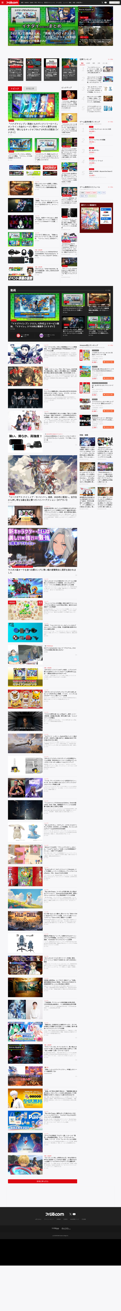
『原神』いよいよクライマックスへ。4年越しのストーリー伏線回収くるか (60, 1070)
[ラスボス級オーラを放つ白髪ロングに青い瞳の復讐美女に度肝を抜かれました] (42, 547)
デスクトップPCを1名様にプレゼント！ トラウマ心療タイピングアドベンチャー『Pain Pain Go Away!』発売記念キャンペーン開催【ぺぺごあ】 (15, 73)
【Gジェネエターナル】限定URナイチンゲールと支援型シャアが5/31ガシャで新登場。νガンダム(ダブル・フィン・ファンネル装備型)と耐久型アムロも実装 (94, 79)
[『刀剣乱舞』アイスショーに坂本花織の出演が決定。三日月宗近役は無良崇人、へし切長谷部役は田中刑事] (25, 1009)
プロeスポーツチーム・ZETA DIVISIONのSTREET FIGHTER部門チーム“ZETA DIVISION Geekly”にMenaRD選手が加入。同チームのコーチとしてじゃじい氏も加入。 (60, 399)
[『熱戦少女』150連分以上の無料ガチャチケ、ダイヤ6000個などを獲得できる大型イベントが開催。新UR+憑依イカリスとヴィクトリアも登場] (25, 1032)
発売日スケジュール (49, 2)
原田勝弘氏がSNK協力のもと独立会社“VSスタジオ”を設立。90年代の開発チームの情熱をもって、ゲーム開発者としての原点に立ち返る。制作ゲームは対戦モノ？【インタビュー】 (87, 502)
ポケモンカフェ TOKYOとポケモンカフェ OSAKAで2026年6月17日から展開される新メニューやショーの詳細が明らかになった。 (60, 698)
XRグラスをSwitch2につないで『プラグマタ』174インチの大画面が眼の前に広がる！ (60, 649)
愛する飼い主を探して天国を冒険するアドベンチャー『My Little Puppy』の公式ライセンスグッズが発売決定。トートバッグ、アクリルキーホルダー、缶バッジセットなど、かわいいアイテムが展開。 (60, 1121)
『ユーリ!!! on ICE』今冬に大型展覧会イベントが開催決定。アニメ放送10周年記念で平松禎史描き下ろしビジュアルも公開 (60, 348)
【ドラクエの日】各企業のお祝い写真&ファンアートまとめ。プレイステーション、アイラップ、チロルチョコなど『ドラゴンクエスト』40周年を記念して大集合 (69, 177)
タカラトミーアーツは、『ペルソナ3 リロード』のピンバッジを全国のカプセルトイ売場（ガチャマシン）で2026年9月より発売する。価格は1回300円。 (60, 633)
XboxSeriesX (92, 196)
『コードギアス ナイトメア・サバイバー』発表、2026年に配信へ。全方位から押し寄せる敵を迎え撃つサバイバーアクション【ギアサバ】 (94, 70)
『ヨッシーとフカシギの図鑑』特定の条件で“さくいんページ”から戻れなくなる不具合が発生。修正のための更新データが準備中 (60, 605)
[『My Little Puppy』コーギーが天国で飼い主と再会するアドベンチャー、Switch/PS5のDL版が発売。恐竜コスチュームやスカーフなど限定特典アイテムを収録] (25, 898)
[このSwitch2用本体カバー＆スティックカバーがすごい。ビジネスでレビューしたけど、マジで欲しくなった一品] (25, 443)
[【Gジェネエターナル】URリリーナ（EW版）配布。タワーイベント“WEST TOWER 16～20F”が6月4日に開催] (25, 965)
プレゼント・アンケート (16, 66)
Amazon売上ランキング (89, 345)
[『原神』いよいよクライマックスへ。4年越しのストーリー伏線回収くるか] (25, 1076)
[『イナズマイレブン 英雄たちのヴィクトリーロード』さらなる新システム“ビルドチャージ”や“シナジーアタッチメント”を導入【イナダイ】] (47, 145)
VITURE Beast (49, 646)
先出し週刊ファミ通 (51, 66)
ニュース (65, 2)
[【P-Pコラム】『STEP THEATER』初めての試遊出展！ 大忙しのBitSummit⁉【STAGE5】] (20, 273)
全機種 (82, 192)
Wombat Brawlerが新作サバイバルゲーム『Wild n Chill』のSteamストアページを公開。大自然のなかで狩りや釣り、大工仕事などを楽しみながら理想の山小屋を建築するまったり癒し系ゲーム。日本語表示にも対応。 (60, 921)
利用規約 (59, 1219)
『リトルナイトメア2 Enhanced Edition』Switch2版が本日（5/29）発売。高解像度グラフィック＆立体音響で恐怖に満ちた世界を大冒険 (60, 804)
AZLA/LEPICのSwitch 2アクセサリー (54, 434)
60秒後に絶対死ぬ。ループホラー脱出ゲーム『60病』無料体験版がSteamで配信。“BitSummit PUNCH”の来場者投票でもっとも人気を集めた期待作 (60, 982)
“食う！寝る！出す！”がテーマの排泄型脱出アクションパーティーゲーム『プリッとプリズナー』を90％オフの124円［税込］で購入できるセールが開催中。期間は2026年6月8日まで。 (60, 854)
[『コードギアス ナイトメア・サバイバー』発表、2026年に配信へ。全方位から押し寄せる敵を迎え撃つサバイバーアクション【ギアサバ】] (108, 69)
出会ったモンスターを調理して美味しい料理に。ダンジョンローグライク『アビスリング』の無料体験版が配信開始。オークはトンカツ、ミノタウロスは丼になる (46, 185)
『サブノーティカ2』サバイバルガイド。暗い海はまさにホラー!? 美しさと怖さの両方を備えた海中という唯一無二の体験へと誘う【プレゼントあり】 (95, 21)
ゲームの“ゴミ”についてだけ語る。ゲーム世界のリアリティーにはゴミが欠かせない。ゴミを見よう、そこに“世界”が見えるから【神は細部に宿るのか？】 (87, 477)
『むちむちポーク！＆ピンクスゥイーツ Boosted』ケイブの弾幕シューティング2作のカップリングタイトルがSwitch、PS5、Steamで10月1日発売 (60, 871)
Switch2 (27, 2)
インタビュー (47, 506)
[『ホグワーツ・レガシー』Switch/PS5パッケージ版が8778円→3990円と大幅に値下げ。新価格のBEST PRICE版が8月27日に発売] (25, 743)
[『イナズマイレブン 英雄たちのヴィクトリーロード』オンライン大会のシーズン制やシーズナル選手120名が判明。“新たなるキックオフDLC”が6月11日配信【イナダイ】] (33, 106)
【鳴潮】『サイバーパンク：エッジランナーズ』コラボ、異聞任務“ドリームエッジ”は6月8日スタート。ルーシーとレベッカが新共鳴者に (46, 202)
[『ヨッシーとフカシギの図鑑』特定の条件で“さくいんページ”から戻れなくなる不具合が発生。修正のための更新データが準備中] (25, 610)
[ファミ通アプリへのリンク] (55, 1228)
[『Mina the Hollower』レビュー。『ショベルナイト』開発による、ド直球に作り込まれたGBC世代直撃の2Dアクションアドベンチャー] (33, 62)
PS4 (104, 192)
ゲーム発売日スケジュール (90, 187)
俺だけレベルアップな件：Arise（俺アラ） (22, 566)
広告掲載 (84, 1219)
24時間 (88, 63)
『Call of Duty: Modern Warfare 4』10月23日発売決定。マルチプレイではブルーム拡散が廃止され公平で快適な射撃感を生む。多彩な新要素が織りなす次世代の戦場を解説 (95, 41)
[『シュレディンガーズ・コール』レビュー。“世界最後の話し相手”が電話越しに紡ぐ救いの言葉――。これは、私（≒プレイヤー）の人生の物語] (69, 212)
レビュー (31, 66)
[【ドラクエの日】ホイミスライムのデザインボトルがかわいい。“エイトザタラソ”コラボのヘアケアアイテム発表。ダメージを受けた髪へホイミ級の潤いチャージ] (108, 108)
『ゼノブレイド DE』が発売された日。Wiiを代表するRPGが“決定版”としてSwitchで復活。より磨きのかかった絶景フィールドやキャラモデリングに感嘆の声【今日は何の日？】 (60, 1159)
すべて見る (110, 59)
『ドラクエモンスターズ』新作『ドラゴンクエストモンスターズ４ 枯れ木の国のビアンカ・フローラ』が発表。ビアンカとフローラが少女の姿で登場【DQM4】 (69, 128)
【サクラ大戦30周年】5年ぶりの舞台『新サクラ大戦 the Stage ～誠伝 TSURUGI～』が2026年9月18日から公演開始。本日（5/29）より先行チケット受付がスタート (60, 415)
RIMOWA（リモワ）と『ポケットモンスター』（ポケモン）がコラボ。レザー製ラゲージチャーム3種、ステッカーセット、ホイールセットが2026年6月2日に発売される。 (60, 766)
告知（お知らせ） (67, 195)
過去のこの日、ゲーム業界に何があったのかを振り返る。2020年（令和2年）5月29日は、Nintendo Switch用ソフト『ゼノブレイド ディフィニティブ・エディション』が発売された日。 (60, 1165)
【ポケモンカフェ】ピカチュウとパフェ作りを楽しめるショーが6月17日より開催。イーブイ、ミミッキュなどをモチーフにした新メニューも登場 (60, 693)
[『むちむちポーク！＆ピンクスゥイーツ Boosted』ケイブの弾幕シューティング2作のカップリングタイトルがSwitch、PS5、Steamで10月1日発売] (25, 876)
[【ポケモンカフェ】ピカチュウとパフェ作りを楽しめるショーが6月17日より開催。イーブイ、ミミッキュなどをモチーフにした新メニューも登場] (25, 699)
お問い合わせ (38, 1219)
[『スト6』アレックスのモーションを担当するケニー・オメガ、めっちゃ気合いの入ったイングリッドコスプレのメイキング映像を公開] (25, 788)
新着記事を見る (42, 1181)
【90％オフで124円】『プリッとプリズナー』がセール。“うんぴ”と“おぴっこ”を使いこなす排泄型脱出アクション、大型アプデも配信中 (60, 849)
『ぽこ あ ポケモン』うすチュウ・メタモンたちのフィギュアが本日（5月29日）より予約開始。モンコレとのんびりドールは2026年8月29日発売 (94, 89)
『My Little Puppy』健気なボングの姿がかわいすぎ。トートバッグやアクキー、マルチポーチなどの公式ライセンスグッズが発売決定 (60, 1115)
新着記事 (30, 88)
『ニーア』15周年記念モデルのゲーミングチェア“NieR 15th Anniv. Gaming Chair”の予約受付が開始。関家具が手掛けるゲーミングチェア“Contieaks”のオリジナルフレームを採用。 (60, 943)
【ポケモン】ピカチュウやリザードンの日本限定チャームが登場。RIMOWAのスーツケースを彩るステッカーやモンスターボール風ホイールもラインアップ (60, 760)
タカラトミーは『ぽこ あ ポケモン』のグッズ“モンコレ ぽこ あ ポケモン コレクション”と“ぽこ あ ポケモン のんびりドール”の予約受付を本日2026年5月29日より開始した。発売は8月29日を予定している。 (60, 832)
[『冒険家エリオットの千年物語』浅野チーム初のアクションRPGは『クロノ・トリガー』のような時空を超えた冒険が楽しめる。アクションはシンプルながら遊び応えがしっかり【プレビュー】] (87, 441)
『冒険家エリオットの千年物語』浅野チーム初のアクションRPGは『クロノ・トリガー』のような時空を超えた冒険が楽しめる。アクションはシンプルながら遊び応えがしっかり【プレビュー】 (87, 452)
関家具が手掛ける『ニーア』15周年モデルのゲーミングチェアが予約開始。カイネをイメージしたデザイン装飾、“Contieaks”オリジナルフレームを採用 (60, 937)
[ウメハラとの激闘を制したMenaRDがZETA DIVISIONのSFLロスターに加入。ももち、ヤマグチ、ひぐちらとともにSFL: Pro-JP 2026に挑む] (25, 398)
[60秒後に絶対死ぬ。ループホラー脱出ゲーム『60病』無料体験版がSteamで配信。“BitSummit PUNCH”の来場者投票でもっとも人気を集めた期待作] (25, 987)
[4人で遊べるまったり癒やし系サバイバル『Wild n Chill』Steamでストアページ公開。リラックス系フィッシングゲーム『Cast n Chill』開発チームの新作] (25, 921)
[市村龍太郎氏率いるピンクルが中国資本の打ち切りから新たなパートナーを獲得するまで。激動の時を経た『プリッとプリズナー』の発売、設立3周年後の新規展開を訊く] (25, 515)
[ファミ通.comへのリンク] (12, 3)
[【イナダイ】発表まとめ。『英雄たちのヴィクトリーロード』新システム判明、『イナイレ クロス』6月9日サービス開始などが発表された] (43, 26)
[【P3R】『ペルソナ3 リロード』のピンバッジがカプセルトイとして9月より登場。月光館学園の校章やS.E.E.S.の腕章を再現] (25, 632)
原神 (47, 1067)
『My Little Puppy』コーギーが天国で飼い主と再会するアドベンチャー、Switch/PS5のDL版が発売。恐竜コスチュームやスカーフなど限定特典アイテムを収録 (60, 893)
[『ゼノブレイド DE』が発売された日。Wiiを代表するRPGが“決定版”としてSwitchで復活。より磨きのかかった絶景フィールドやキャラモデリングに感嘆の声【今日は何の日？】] (25, 1165)
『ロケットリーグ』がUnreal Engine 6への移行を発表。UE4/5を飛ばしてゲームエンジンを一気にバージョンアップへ (69, 272)
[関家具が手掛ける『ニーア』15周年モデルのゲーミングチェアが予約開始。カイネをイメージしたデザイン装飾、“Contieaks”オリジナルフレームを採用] (25, 943)
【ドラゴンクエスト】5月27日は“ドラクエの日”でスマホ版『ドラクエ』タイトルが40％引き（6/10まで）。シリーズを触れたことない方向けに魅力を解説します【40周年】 (69, 153)
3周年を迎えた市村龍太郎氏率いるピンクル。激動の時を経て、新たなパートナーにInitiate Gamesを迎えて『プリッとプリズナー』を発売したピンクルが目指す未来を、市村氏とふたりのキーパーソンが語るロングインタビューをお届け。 (60, 516)
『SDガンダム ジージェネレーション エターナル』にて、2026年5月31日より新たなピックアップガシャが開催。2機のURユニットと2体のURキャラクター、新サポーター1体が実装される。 (60, 588)
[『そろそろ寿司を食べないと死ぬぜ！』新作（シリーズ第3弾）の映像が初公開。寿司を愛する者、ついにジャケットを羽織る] (25, 721)
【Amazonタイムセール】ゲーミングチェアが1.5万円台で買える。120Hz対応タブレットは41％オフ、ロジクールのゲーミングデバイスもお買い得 (105, 452)
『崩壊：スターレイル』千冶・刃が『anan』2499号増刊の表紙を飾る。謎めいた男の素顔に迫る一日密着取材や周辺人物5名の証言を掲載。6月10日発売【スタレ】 (60, 371)
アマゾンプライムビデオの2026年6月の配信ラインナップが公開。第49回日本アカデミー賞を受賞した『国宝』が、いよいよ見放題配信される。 (60, 1142)
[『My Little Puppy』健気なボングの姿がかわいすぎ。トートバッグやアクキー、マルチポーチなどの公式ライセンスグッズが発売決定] (25, 1120)
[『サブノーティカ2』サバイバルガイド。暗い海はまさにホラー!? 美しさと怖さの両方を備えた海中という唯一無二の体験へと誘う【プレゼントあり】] (95, 16)
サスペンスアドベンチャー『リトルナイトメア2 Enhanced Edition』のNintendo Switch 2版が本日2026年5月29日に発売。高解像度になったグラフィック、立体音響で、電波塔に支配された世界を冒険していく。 (60, 810)
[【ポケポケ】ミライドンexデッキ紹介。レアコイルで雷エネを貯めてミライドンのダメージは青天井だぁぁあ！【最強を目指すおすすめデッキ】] (25, 677)
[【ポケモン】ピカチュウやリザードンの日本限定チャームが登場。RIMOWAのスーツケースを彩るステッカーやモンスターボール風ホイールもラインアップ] (25, 765)
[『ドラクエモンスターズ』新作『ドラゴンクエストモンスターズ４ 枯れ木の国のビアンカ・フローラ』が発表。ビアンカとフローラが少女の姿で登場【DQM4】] (69, 117)
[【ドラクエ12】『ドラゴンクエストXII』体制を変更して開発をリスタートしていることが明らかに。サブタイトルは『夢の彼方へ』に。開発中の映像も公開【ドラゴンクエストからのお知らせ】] (69, 62)
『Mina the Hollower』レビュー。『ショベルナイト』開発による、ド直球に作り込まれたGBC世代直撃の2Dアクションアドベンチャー (33, 73)
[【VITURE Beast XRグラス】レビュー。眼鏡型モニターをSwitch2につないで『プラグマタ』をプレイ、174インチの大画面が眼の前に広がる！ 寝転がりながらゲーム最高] (69, 237)
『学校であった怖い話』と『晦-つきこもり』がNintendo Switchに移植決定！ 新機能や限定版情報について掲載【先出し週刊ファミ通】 (51, 73)
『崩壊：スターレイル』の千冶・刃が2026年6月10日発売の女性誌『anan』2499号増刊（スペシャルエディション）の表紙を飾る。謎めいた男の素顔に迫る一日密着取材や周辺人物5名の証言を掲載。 (60, 376)
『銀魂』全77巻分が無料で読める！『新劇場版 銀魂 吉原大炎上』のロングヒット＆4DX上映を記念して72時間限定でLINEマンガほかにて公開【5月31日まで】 (60, 1093)
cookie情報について (74, 1219)
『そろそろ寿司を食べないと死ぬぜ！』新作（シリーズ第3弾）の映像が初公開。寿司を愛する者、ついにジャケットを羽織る (60, 716)
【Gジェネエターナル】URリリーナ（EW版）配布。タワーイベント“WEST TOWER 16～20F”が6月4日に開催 (60, 960)
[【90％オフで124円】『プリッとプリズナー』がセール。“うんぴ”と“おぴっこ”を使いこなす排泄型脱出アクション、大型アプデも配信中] (25, 854)
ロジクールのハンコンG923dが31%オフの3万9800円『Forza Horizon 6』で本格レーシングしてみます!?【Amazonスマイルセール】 (47, 254)
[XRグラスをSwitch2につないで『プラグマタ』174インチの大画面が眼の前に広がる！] (25, 654)
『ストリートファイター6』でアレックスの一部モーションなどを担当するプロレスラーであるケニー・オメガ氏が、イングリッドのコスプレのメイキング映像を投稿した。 (60, 788)
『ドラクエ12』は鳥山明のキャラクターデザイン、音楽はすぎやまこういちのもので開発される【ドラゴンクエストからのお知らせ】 (69, 105)
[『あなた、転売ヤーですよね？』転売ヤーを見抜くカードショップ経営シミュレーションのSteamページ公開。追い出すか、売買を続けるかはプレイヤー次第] (20, 222)
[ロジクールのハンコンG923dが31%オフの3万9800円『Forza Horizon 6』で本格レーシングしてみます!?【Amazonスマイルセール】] (20, 256)
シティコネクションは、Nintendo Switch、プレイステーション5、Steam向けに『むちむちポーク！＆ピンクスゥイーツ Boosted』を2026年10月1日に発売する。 (60, 877)
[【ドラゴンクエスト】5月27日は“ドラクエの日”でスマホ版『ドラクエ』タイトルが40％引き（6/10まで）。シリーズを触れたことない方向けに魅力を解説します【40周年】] (69, 142)
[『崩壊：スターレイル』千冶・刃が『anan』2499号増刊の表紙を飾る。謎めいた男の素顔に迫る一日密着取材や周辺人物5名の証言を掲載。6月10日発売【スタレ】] (25, 376)
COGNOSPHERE (48, 1073)
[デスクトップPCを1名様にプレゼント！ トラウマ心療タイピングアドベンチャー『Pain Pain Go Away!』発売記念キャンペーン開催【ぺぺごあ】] (15, 62)
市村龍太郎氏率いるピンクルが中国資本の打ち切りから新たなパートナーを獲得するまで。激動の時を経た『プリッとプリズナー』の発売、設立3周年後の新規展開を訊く (60, 510)
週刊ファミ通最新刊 (88, 205)
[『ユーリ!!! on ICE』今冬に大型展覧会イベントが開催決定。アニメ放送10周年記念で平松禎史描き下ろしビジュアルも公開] (25, 354)
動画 (70, 2)
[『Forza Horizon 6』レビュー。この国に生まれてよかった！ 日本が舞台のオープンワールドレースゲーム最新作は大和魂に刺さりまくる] (105, 466)
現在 (82, 63)
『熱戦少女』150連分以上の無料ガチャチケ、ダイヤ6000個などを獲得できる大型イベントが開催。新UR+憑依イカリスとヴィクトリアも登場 (60, 1026)
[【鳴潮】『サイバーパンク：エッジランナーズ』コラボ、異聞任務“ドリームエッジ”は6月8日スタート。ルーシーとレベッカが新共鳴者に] (20, 205)
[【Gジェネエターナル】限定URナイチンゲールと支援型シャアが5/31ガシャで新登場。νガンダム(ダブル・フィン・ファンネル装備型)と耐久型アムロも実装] (108, 79)
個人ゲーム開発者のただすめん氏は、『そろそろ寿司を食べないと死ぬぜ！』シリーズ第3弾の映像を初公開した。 (60, 720)
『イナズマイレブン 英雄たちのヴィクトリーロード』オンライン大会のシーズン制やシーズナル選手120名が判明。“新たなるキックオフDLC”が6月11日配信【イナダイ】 (33, 128)
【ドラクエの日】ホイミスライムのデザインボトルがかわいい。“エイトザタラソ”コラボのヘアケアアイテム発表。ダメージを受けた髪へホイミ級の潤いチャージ (94, 109)
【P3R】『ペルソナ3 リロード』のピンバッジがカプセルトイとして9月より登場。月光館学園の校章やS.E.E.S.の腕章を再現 (60, 627)
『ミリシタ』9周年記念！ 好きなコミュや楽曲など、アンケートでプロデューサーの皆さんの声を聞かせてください (69, 200)
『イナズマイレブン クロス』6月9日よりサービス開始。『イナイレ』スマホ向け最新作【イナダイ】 (20, 156)
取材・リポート (84, 37)
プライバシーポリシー (49, 1219)
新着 (22, 2)
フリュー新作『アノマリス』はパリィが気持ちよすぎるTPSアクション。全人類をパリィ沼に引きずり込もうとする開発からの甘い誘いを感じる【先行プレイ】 (105, 502)
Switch (31, 2)
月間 (99, 63)
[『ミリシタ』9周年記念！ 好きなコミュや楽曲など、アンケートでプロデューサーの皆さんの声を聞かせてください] (69, 191)
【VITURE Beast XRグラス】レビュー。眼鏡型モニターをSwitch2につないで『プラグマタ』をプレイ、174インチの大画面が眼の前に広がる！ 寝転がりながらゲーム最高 (69, 248)
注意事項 (65, 1219)
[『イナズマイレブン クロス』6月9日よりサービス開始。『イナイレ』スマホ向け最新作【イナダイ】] (20, 145)
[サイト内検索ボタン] (114, 2)
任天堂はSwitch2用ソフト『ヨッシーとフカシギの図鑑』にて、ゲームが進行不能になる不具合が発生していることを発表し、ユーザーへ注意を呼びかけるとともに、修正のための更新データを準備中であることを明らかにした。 (60, 610)
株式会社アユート (48, 442)
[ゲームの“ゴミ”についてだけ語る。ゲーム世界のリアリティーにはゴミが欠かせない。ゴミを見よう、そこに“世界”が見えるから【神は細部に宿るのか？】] (87, 466)
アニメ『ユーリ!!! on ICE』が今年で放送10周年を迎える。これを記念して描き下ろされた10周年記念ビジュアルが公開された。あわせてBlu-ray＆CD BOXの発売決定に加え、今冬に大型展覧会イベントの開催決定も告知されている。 (60, 354)
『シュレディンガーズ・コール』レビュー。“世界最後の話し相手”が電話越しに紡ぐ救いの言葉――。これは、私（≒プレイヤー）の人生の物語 (69, 223)
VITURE (46, 652)
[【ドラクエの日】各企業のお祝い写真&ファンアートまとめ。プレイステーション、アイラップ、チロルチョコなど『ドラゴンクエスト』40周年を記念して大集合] (69, 166)
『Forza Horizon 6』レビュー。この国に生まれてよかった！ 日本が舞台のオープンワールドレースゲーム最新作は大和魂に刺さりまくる (105, 477)
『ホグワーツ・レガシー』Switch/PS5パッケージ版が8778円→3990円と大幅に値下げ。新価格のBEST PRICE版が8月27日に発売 (60, 738)
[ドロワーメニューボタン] (2, 2)
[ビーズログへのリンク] (66, 1228)
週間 (94, 63)
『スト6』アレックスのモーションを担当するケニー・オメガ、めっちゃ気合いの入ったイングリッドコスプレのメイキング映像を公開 (60, 782)
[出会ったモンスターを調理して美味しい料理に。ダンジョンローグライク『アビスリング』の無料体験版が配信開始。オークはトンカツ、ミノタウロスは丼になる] (20, 188)
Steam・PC (83, 196)
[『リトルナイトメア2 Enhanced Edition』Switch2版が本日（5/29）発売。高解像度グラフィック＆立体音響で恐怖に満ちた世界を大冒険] (25, 810)
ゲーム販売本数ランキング (90, 122)
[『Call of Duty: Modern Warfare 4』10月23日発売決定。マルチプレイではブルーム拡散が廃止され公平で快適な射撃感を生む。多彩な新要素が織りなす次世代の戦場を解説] (95, 36)
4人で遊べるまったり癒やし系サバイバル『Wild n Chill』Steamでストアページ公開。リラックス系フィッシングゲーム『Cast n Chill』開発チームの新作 (60, 915)
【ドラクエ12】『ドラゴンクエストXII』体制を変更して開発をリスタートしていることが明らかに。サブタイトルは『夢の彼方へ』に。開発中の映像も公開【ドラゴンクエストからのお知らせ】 (69, 73)
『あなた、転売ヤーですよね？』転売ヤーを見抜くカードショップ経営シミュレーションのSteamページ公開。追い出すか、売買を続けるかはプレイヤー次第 (46, 220)
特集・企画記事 (77, 2)
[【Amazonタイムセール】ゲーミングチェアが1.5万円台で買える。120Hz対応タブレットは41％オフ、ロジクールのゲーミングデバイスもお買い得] (105, 441)
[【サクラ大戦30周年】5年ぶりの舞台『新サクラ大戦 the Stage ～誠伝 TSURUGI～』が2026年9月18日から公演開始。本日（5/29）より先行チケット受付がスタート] (25, 420)
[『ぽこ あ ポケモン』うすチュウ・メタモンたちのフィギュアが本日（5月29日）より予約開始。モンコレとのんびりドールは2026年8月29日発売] (108, 89)
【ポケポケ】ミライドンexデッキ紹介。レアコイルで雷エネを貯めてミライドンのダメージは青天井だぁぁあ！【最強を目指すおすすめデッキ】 (60, 671)
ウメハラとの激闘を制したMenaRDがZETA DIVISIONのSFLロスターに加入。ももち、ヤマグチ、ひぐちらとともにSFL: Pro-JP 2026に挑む (60, 393)
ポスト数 (105, 63)
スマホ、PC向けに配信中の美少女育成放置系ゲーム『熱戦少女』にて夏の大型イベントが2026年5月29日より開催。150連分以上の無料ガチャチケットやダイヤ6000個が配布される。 (60, 1032)
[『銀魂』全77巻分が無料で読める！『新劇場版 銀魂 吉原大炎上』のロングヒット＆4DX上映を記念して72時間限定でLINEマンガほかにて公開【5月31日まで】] (25, 1098)
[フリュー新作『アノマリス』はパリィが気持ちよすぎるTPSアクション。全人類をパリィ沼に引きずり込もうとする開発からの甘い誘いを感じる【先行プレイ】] (105, 491)
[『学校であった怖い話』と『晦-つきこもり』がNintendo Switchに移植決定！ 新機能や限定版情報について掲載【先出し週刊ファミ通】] (51, 62)
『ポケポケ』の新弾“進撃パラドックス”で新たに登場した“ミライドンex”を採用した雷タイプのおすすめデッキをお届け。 (60, 676)
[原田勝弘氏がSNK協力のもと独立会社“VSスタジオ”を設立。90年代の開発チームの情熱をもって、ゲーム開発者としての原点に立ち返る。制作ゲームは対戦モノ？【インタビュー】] (87, 491)
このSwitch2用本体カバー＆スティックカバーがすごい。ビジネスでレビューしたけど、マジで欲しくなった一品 (60, 438)
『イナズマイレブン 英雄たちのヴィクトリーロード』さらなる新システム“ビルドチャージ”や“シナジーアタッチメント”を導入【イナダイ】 (47, 156)
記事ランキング (86, 59)
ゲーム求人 (59, 2)
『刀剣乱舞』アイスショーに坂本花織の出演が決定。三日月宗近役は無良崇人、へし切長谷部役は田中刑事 (60, 1003)
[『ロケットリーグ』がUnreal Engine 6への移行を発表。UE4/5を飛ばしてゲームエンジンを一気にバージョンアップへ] (69, 262)
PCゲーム (40, 2)
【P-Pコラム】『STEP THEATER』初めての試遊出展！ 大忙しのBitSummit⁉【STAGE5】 (47, 270)
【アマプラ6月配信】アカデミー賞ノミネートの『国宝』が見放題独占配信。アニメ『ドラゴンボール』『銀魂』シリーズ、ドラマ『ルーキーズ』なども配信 (60, 1137)
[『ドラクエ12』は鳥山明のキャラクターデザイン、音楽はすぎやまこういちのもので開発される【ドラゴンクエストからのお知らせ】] (69, 94)
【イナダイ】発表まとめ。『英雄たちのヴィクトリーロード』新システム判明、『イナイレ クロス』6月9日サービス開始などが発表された (42, 37)
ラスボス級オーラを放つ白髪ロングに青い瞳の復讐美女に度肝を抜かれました (42, 571)
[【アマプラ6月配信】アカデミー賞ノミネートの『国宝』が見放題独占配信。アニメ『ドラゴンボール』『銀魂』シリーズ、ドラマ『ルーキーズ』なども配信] (25, 1142)
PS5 (35, 2)
